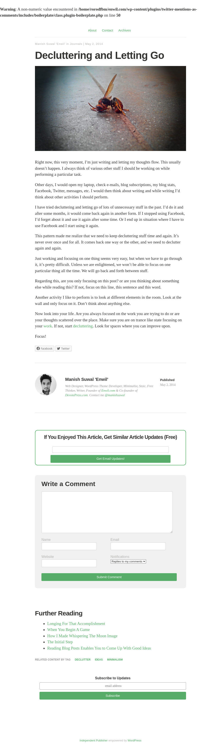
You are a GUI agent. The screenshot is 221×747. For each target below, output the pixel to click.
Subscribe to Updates (112, 678)
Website (47, 557)
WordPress (134, 740)
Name (46, 539)
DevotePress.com (76, 395)
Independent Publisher (94, 740)
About (92, 30)
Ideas (99, 659)
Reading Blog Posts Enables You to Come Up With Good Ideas (99, 648)
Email (114, 539)
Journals (76, 44)
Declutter (83, 659)
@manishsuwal (115, 395)
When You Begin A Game (68, 629)
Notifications (119, 557)
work (48, 326)
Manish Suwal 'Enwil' (50, 44)
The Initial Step (60, 642)
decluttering (83, 326)
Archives (124, 30)
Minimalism (115, 659)
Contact (107, 30)
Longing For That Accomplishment (76, 623)
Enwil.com (108, 390)
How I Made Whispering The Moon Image (82, 636)
